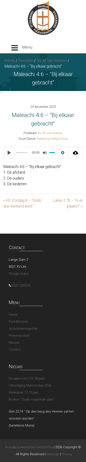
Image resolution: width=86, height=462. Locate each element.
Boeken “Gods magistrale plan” (31, 399)
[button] (21, 48)
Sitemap (53, 454)
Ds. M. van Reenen (51, 60)
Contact (15, 350)
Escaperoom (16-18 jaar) (27, 378)
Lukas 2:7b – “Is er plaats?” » (68, 203)
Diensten (25, 60)
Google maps (19, 274)
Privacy (67, 454)
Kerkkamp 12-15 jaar (23, 392)
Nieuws (14, 343)
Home (9, 60)
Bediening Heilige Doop (52, 138)
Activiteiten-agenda (23, 329)
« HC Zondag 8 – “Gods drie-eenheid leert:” (22, 203)
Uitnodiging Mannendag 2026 (30, 385)
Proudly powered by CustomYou (29, 447)
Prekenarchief (19, 336)
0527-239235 (21, 285)
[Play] (9, 152)
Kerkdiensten (18, 322)
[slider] (20, 152)
